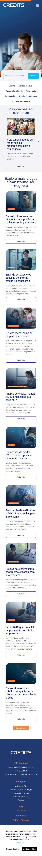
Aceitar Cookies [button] (29, 849)
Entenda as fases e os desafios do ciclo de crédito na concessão (18, 277)
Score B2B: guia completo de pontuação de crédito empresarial (20, 630)
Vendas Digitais (25, 86)
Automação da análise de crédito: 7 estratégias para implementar (20, 513)
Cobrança (32, 96)
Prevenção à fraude (14, 91)
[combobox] (15, 76)
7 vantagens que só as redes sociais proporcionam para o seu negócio (20, 144)
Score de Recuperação (21, 101)
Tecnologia (31, 91)
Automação (10, 96)
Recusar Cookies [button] (12, 849)
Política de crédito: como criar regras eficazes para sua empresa (20, 572)
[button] (38, 5)
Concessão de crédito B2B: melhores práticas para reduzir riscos (19, 455)
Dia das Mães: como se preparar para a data (19, 335)
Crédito (12, 86)
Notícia (22, 96)
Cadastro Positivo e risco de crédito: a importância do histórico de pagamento (21, 219)
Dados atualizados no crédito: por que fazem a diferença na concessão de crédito (21, 693)
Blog (21, 807)
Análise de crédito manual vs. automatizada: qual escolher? (20, 396)
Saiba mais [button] (21, 842)
